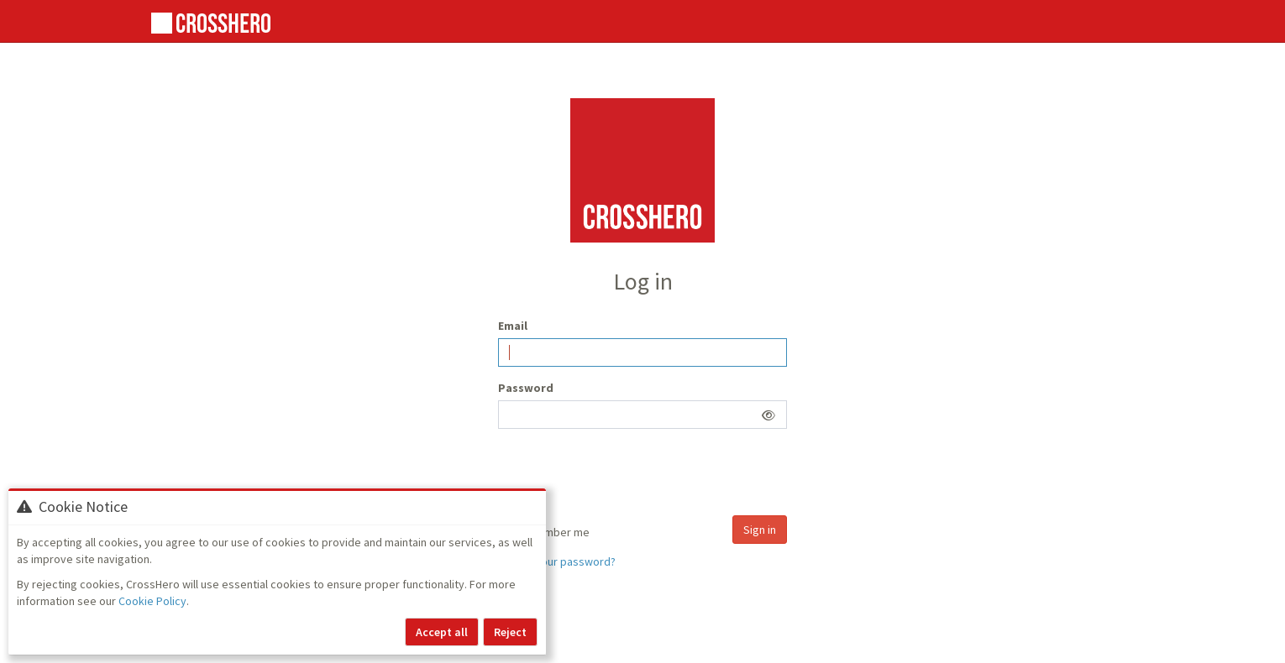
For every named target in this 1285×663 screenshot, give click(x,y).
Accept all (442, 632)
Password (525, 387)
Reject (510, 632)
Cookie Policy (152, 600)
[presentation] (625, 474)
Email (512, 325)
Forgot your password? (557, 561)
